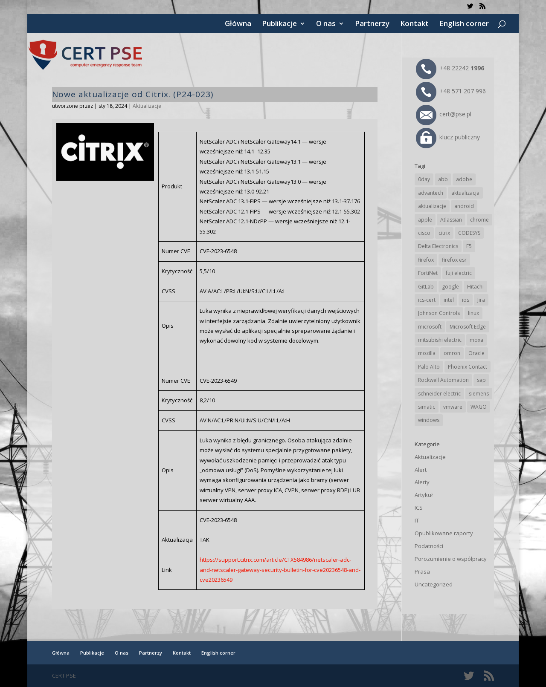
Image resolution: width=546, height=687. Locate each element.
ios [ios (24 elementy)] (465, 299)
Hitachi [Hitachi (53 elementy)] (475, 286)
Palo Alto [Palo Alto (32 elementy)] (429, 366)
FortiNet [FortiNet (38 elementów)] (428, 273)
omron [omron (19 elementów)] (452, 353)
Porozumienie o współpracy (451, 559)
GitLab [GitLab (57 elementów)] (426, 286)
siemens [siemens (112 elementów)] (479, 393)
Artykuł (424, 495)
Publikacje (279, 24)
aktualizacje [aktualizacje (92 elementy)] (432, 206)
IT (417, 520)
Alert (421, 469)
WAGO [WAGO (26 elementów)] (478, 406)
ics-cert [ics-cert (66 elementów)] (427, 299)
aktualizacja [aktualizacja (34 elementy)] (465, 192)
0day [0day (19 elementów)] (424, 179)
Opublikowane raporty (444, 533)
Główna (238, 24)
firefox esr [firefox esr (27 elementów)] (454, 259)
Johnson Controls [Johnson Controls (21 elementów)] (439, 313)
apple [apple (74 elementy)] (425, 219)
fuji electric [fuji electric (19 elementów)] (459, 273)
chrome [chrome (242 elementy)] (479, 219)
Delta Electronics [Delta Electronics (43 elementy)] (438, 246)
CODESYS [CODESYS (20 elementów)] (469, 233)
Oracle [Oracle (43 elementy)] (476, 353)
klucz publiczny (448, 137)
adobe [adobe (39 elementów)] (464, 179)
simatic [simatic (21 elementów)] (426, 406)
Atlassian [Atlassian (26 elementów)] (451, 219)
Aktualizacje (147, 106)
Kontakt (414, 24)
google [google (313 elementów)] (450, 286)
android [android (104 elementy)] (464, 206)
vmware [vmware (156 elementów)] (452, 406)
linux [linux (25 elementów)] (473, 313)
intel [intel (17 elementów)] (449, 299)
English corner (464, 24)
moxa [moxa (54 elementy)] (476, 340)
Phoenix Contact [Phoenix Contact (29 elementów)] (467, 366)
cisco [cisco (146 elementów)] (424, 233)
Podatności (429, 546)
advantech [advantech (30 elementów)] (430, 192)
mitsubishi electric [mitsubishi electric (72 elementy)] (440, 340)
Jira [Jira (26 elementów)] (481, 299)
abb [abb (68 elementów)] (443, 179)
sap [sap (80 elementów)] (481, 380)
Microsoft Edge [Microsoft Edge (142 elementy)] (468, 326)
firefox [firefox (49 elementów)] (426, 259)
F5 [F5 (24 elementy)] (469, 246)
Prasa (422, 571)
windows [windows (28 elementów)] (428, 420)
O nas (326, 24)
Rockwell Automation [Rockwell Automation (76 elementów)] (443, 380)
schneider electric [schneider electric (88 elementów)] (439, 393)
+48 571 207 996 (451, 91)
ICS (419, 507)
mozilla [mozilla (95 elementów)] (427, 353)
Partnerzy (372, 24)
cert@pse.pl (443, 114)
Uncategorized (434, 584)
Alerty (422, 482)
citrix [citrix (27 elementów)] (444, 233)
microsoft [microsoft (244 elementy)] (429, 326)
